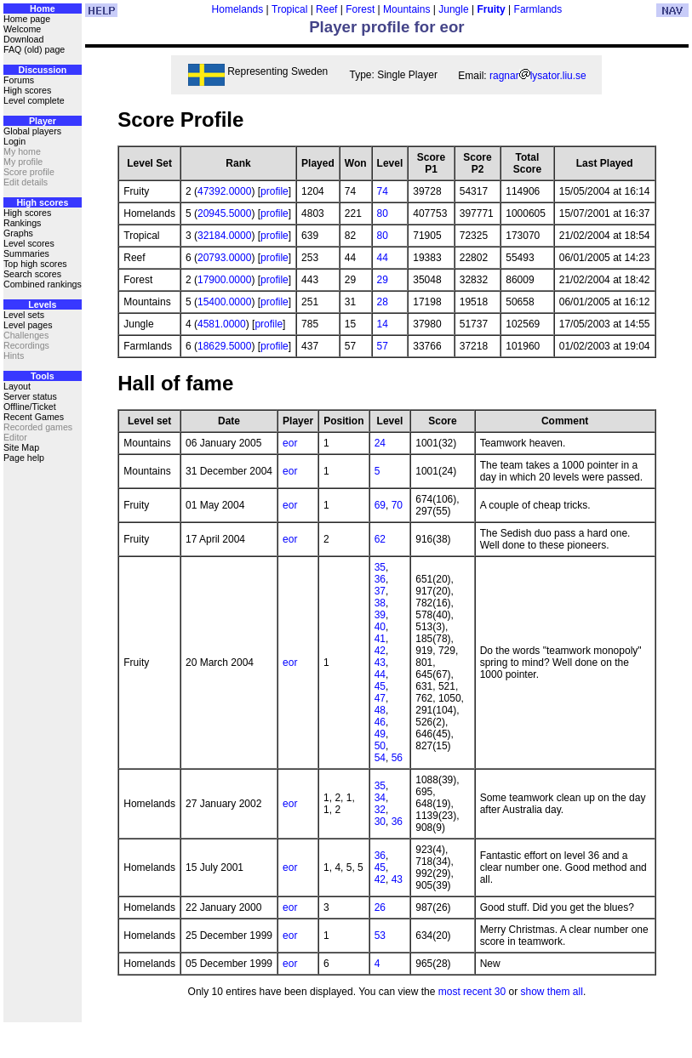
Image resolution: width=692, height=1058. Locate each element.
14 (382, 324)
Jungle (453, 9)
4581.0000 (221, 324)
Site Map (21, 447)
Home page (26, 19)
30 (380, 822)
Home (42, 8)
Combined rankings (42, 284)
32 (380, 810)
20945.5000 (224, 213)
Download (23, 39)
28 (382, 302)
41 (380, 639)
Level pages (27, 325)
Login (14, 141)
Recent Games (33, 417)
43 (380, 662)
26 (380, 907)
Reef (326, 9)
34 (380, 798)
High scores (27, 90)
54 (380, 758)
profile (274, 191)
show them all (552, 992)
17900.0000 (224, 280)
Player (42, 121)
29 (382, 280)
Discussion (42, 70)
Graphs (18, 233)
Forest (360, 9)
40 (380, 627)
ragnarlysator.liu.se (537, 76)
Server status (30, 396)
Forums (18, 80)
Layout (17, 386)
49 (380, 734)
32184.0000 (224, 236)
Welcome (22, 29)
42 (380, 651)
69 (380, 505)
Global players (32, 131)
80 (382, 213)
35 (380, 567)
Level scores (28, 243)
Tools (42, 376)
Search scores (32, 274)
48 (380, 710)
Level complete (34, 100)
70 (397, 505)
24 (380, 443)
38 (380, 603)
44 (382, 258)
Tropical (289, 9)
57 (382, 346)
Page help (23, 457)
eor (290, 443)
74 (382, 191)
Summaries (26, 253)
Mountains (406, 9)
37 (380, 591)
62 (380, 539)
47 (380, 698)
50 (380, 746)
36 (380, 579)
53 (380, 935)
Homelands (238, 9)
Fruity (491, 9)
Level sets (23, 315)
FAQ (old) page (34, 49)
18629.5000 (224, 346)
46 (380, 722)
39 (380, 615)
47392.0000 (224, 191)
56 (397, 758)
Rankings (22, 223)
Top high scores (35, 264)
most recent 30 (472, 992)
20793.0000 (224, 258)
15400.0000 (224, 302)
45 (380, 686)
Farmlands (538, 9)
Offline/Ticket (29, 406)
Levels (42, 304)
